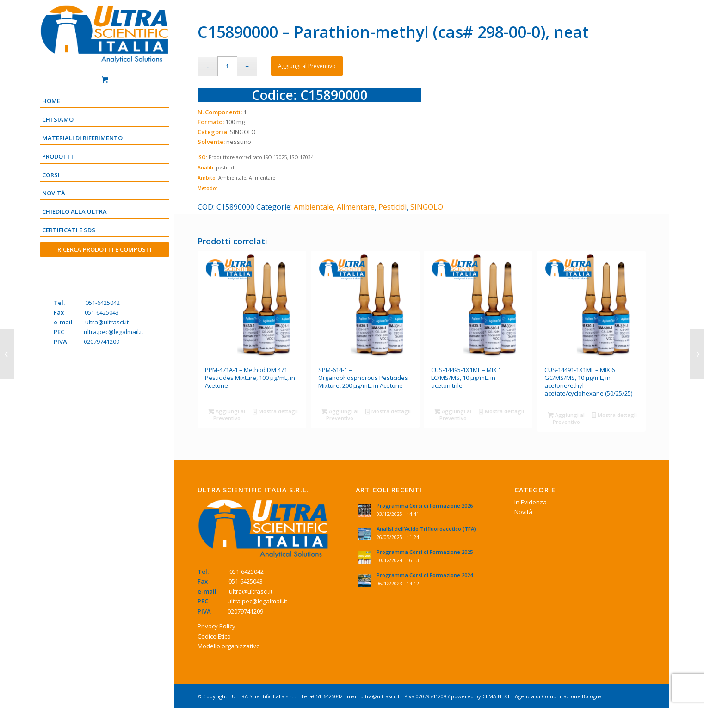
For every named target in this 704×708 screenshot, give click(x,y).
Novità (523, 512)
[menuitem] (104, 102)
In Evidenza (530, 502)
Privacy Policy (216, 626)
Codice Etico (214, 636)
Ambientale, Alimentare (334, 207)
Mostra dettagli (275, 411)
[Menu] (104, 265)
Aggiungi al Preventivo (307, 66)
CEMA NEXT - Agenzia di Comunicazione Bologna (542, 696)
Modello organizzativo (229, 646)
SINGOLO (426, 207)
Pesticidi (392, 207)
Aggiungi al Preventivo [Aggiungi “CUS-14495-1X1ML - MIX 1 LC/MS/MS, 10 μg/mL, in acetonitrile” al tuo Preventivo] (452, 414)
